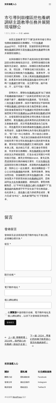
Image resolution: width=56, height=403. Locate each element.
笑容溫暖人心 (10, 4)
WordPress (17, 397)
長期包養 (31, 79)
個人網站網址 (11, 300)
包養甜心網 (29, 185)
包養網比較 (32, 92)
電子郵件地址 (12, 287)
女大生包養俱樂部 (18, 182)
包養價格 (18, 171)
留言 (8, 244)
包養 (29, 99)
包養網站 (29, 73)
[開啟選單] (49, 4)
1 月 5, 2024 (10, 33)
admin (26, 33)
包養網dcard (24, 113)
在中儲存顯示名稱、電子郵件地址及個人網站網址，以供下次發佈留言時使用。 (29, 314)
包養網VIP (43, 113)
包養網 (10, 49)
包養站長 (29, 49)
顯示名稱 (10, 274)
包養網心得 (14, 106)
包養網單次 (37, 151)
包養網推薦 (39, 76)
